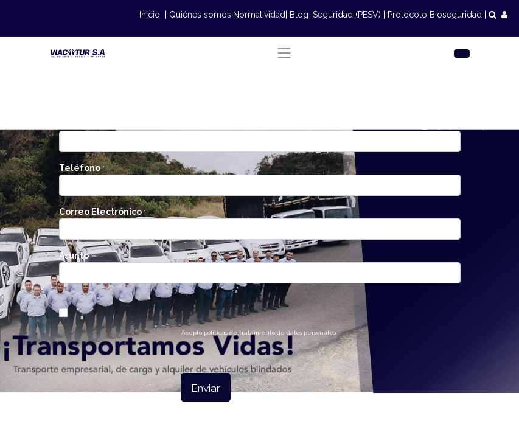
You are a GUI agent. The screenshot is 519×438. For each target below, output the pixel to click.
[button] (206, 387)
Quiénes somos (200, 14)
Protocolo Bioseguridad (435, 14)
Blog (299, 14)
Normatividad (259, 14)
